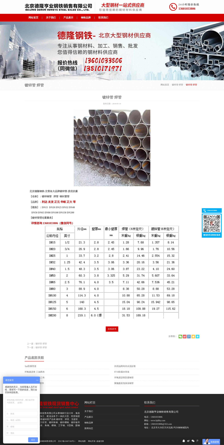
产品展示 (88, 417)
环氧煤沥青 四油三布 (35, 377)
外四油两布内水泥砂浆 (125, 366)
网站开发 (91, 441)
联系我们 (149, 402)
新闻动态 (88, 428)
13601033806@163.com (161, 424)
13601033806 (186, 8)
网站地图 (82, 441)
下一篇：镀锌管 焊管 (37, 347)
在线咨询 (112, 329)
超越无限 (100, 441)
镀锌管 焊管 (177, 85)
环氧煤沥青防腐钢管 (124, 377)
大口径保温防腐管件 (34, 383)
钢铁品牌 (88, 423)
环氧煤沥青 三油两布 (35, 372)
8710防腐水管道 (121, 372)
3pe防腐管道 (30, 366)
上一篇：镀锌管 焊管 (37, 344)
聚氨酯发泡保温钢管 (124, 383)
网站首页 (165, 85)
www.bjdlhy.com (158, 420)
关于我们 (88, 411)
